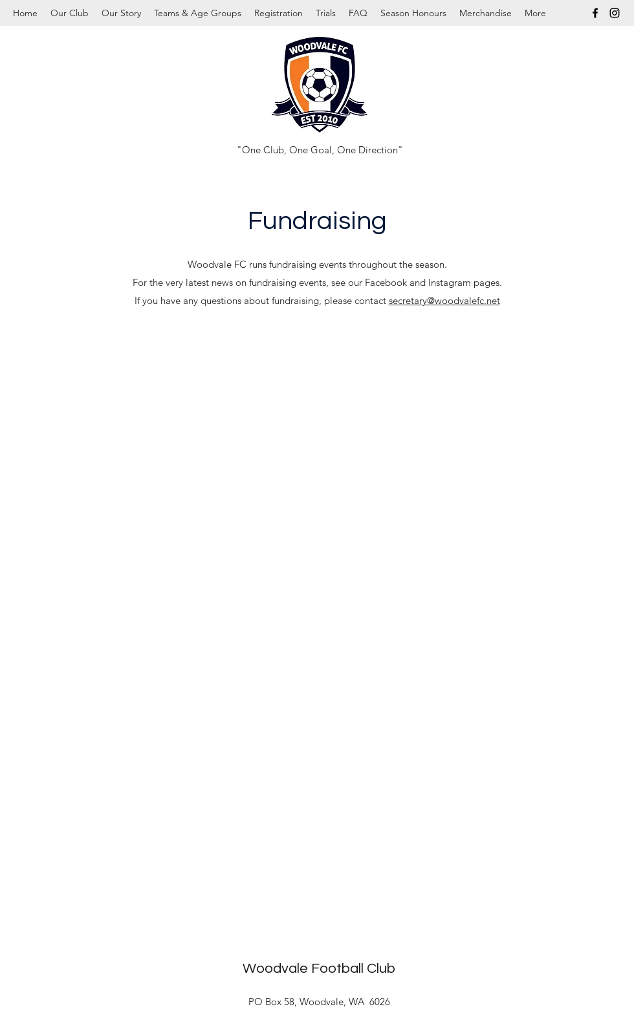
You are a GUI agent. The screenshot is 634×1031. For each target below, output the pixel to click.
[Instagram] (614, 12)
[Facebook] (595, 12)
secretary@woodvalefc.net (444, 300)
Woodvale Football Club (319, 968)
